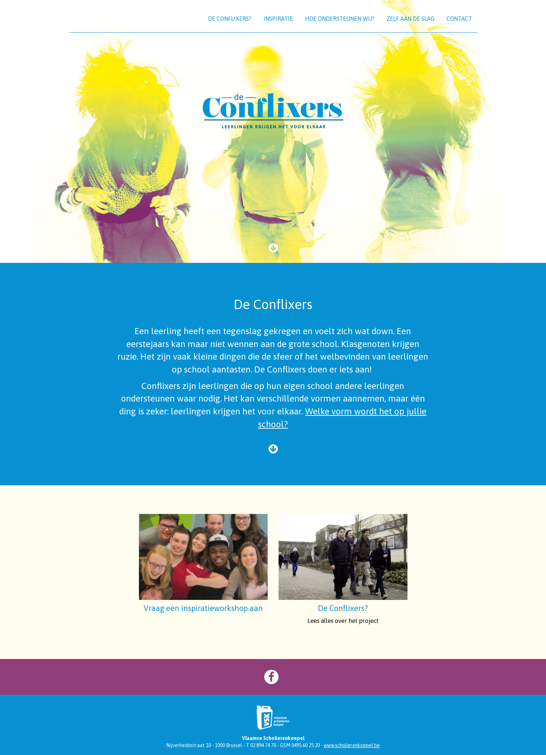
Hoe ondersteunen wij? (340, 18)
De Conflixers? (229, 18)
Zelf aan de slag (410, 18)
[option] (273, 131)
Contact (459, 18)
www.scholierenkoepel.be (352, 745)
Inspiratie (278, 18)
